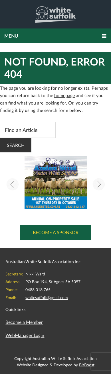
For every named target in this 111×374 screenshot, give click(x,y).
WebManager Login (24, 335)
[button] (55, 35)
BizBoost (86, 364)
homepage (64, 95)
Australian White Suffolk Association (55, 14)
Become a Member (24, 322)
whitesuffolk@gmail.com (46, 297)
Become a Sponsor (55, 232)
